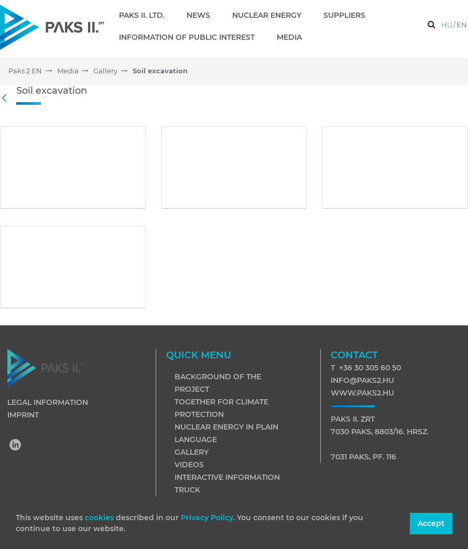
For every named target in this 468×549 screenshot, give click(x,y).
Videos (189, 464)
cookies (100, 517)
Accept (431, 523)
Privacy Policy (207, 517)
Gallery (192, 452)
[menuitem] (146, 15)
